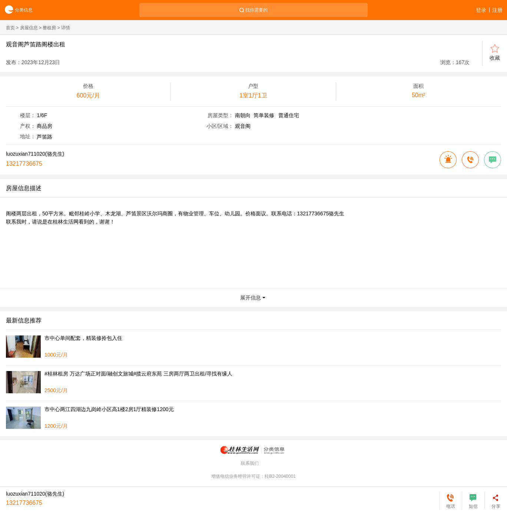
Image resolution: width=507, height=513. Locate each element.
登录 (481, 10)
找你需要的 (256, 10)
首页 (10, 27)
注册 (497, 10)
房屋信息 (29, 27)
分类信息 (16, 10)
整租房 (49, 27)
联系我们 (250, 463)
